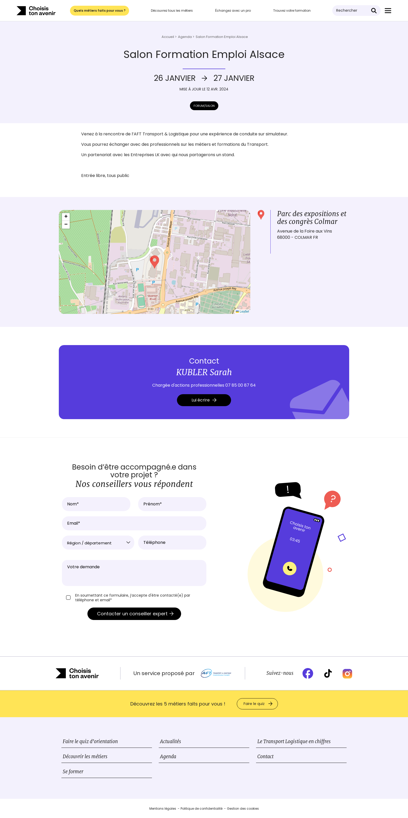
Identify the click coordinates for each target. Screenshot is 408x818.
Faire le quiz (254, 703)
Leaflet (242, 311)
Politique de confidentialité (201, 808)
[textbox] (98, 543)
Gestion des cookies (243, 808)
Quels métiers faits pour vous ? (99, 10)
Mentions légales (162, 808)
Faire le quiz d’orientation (90, 741)
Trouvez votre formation (292, 10)
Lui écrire (204, 400)
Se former (73, 772)
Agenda (168, 757)
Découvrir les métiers (85, 757)
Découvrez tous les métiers (172, 10)
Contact (265, 757)
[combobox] (98, 543)
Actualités (170, 741)
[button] (154, 262)
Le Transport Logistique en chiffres (294, 741)
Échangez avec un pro (233, 10)
